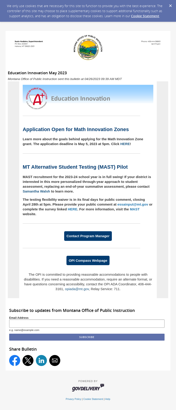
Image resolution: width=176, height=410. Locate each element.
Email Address (19, 317)
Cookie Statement (145, 16)
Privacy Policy (73, 399)
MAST (135, 209)
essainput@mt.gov (132, 204)
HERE (125, 144)
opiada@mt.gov (77, 289)
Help (107, 399)
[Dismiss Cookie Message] (170, 4)
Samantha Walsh (36, 191)
